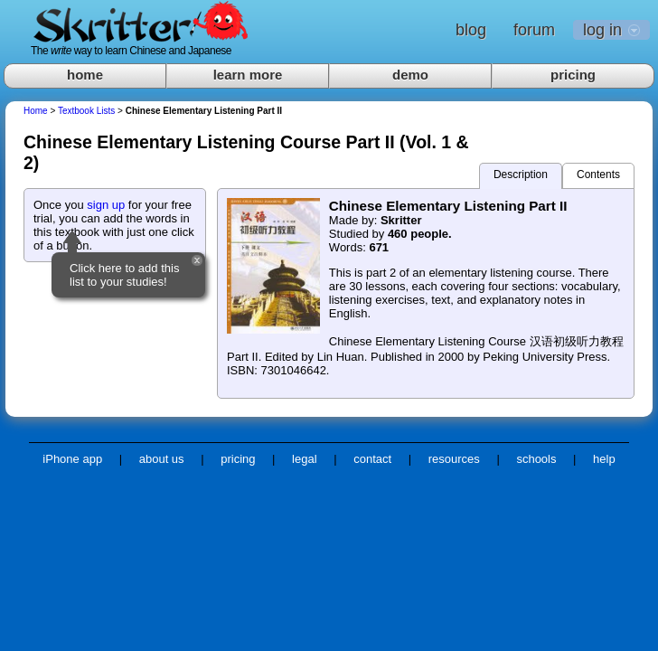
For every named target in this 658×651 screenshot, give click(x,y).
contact (372, 459)
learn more (248, 74)
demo (410, 74)
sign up (106, 205)
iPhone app (72, 459)
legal (304, 459)
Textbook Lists (86, 111)
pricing (573, 74)
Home (36, 111)
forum (534, 30)
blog (471, 30)
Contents (598, 174)
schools (536, 459)
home (85, 74)
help (604, 459)
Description (521, 174)
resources (454, 459)
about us (161, 459)
